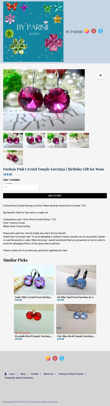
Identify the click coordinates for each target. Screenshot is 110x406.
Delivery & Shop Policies (71, 374)
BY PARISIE (74, 31)
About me (48, 374)
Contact (34, 374)
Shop (22, 374)
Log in (12, 374)
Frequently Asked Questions (19, 377)
